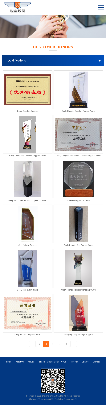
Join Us (85, 362)
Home (8, 362)
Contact (96, 362)
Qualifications (52, 362)
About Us (20, 362)
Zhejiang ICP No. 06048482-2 (42, 399)
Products (30, 362)
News (63, 362)
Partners (41, 362)
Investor (74, 362)
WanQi (74, 399)
